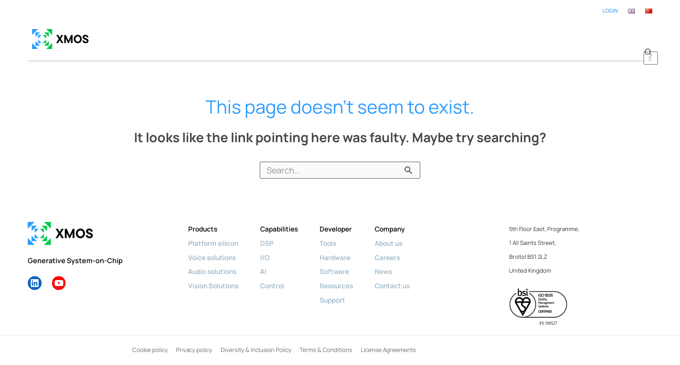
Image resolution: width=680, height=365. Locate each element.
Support (339, 290)
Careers (396, 248)
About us (398, 234)
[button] (648, 34)
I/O (269, 248)
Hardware (341, 248)
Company (399, 220)
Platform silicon (214, 234)
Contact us (401, 276)
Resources (343, 276)
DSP (270, 234)
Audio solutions (214, 262)
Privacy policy (193, 342)
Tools (334, 234)
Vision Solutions (215, 276)
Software (340, 262)
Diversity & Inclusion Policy (255, 342)
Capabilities (284, 220)
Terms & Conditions (324, 342)
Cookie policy (149, 342)
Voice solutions (213, 248)
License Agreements (387, 342)
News (392, 262)
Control (276, 276)
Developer (342, 220)
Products (203, 220)
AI (267, 262)
